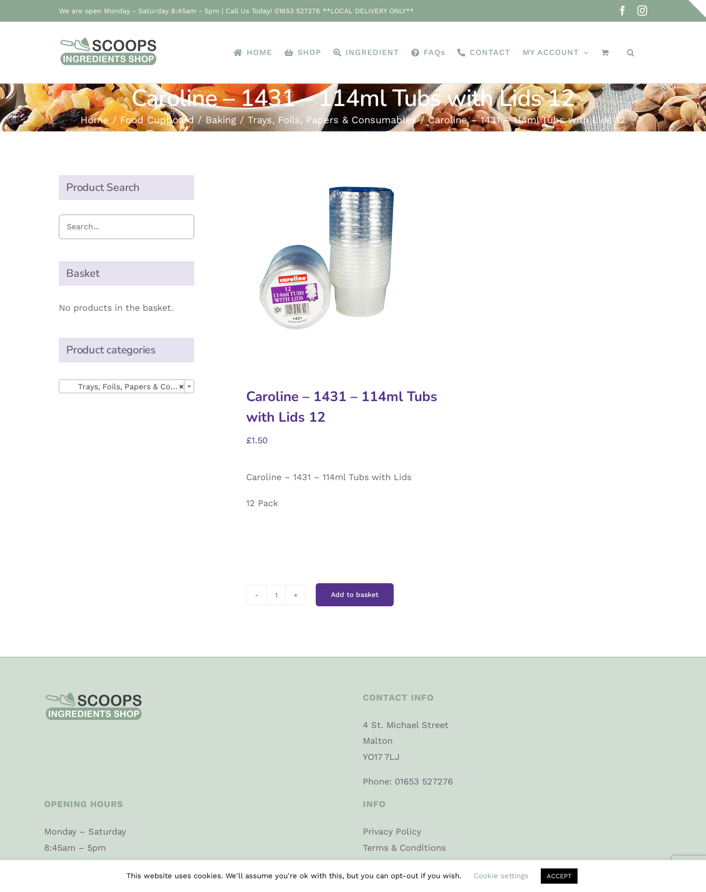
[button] (631, 52)
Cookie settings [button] (501, 875)
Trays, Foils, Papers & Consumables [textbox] (128, 387)
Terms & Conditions (404, 847)
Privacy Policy (392, 831)
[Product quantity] (276, 595)
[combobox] (126, 386)
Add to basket (354, 594)
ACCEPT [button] (559, 876)
